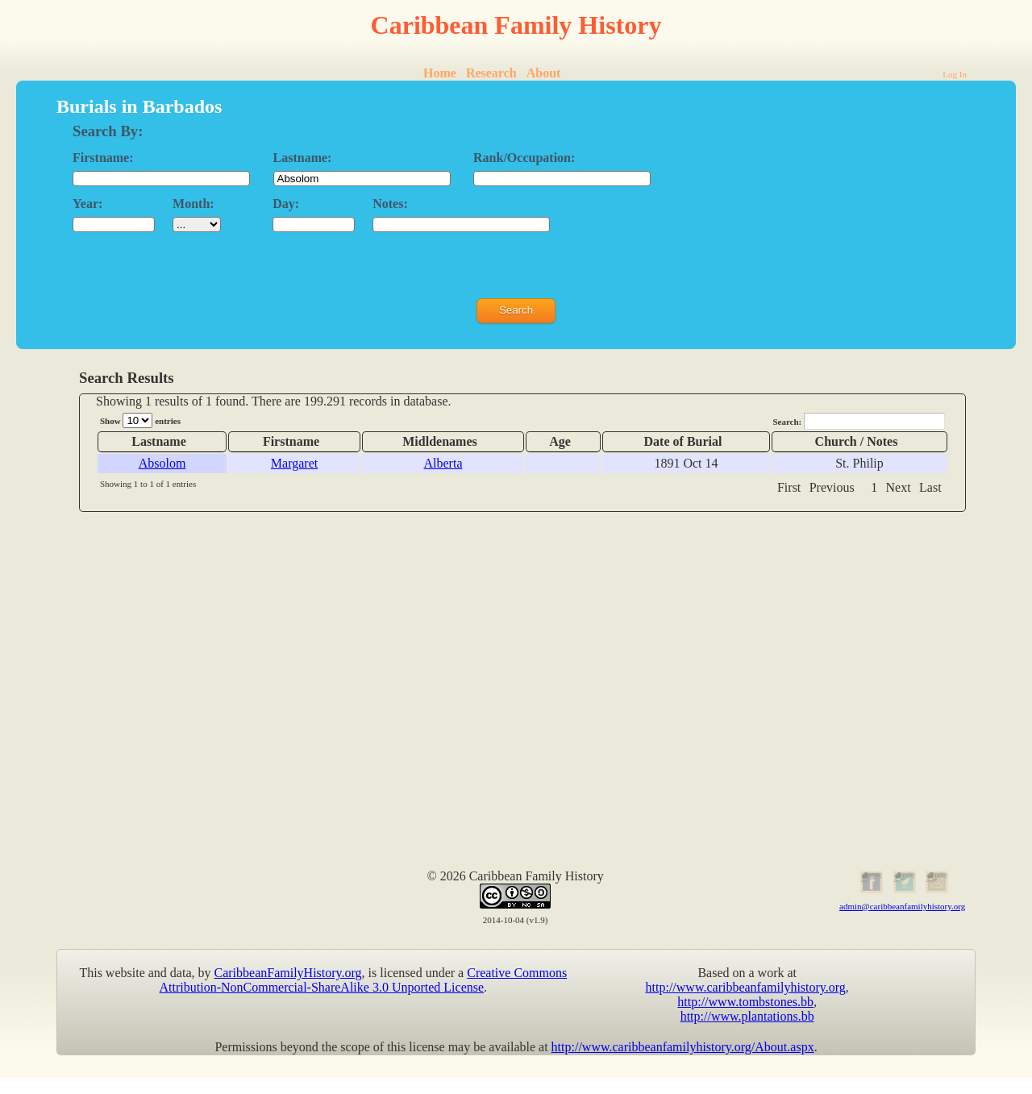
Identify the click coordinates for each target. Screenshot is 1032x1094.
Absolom (162, 463)
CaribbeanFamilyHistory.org (288, 973)
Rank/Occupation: (524, 157)
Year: (87, 203)
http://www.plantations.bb (747, 1016)
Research (491, 73)
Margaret (294, 463)
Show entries (140, 420)
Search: (858, 421)
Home (439, 73)
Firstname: (103, 157)
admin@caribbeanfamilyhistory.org (902, 906)
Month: (193, 203)
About (543, 73)
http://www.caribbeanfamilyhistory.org (746, 987)
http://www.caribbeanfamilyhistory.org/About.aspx (682, 1047)
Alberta (443, 463)
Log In (955, 74)
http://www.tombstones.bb (745, 1002)
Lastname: (302, 157)
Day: (286, 203)
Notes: (390, 203)
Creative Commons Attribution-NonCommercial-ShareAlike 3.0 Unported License (364, 980)
